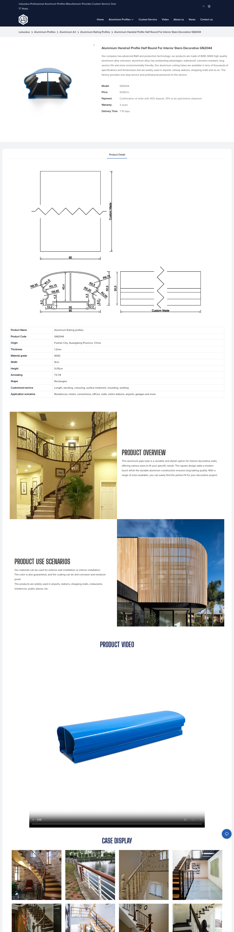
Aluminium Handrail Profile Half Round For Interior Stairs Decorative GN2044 (157, 32)
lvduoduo (24, 32)
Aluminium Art (68, 32)
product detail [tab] (117, 154)
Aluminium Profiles (44, 32)
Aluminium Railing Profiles (95, 32)
